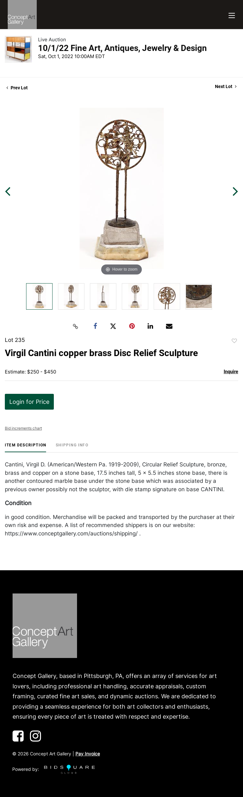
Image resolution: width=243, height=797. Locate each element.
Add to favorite (234, 340)
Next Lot (226, 86)
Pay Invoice (87, 753)
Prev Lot (17, 87)
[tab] (25, 447)
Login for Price (29, 401)
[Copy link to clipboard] (76, 326)
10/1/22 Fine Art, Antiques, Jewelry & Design (122, 48)
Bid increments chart (23, 428)
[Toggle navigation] (231, 15)
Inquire (231, 371)
